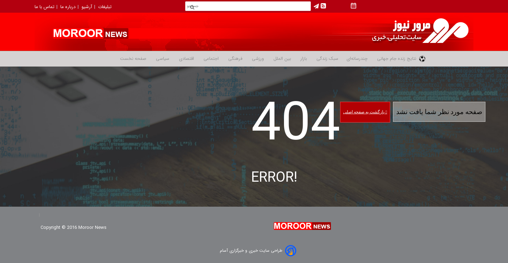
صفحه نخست (133, 58)
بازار (303, 58)
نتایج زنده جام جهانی (400, 58)
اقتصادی (185, 58)
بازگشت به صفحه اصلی (365, 111)
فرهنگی (234, 58)
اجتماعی (210, 58)
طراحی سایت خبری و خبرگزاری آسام (251, 250)
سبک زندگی (326, 58)
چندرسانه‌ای (357, 58)
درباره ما (68, 7)
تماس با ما (45, 7)
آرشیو (87, 7)
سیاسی (162, 58)
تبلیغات (105, 7)
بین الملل (281, 58)
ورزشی (257, 58)
